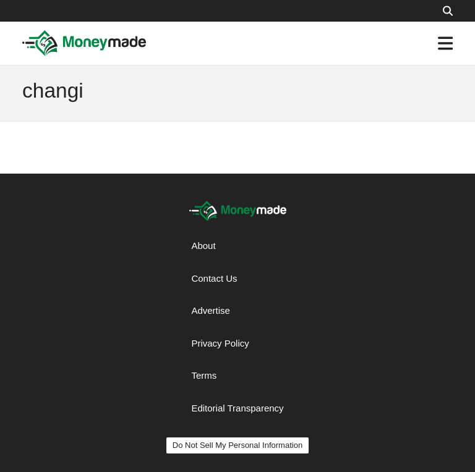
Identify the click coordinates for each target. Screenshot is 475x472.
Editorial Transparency (237, 408)
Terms (203, 375)
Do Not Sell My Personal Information (237, 445)
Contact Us (214, 278)
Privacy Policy (220, 343)
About (203, 245)
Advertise (210, 310)
